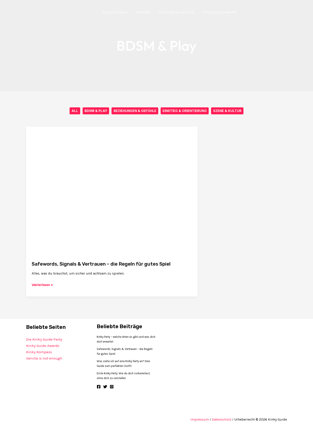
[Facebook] (99, 387)
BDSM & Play (95, 111)
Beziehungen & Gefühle (135, 111)
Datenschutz (221, 420)
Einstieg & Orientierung (185, 111)
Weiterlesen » (42, 285)
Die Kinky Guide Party (44, 339)
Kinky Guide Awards (42, 346)
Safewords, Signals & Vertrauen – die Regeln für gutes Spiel (108, 264)
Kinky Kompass (39, 352)
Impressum (199, 420)
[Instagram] (112, 387)
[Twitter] (105, 387)
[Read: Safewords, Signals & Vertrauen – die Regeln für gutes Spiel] (112, 191)
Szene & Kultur (227, 111)
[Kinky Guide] (83, 11)
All (74, 111)
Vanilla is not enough (44, 358)
